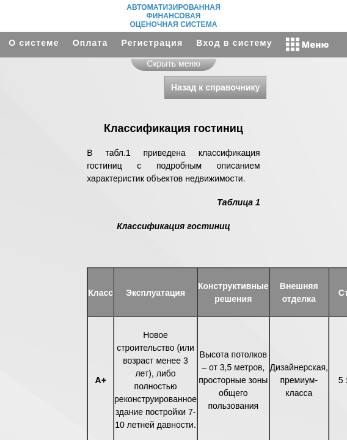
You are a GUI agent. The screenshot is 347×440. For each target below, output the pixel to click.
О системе (34, 43)
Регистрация (152, 43)
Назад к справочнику (215, 87)
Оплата (90, 43)
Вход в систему (234, 43)
